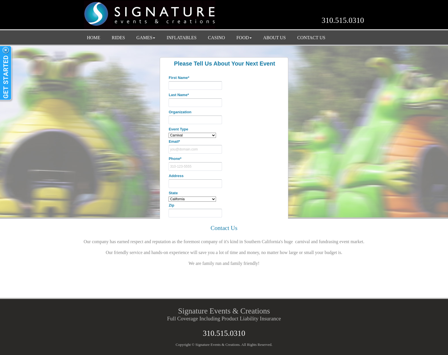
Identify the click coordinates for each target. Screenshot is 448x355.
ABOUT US (274, 37)
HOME (93, 37)
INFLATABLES (182, 37)
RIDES (118, 37)
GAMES (145, 37)
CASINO (216, 37)
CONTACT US (311, 37)
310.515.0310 (343, 20)
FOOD (244, 37)
